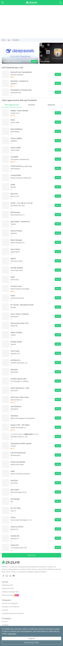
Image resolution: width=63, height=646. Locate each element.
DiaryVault (14, 369)
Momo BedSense (17, 129)
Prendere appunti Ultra (18, 379)
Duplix (13, 277)
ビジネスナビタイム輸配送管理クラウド (25, 434)
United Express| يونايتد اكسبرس (21, 166)
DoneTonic (14, 480)
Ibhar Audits (15, 490)
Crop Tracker (15, 351)
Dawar (13, 120)
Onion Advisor (15, 249)
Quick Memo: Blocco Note (20, 397)
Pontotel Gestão (16, 342)
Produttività (15, 40)
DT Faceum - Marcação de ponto (22, 305)
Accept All (32, 638)
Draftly (13, 184)
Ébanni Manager (16, 240)
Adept (13, 471)
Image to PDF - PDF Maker (20, 425)
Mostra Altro (31, 555)
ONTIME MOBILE (17, 268)
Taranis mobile (16, 148)
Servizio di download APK (10, 592)
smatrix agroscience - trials (20, 388)
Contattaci (5, 625)
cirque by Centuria (17, 527)
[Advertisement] (31, 21)
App (9, 40)
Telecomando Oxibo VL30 (19, 323)
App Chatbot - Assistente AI (20, 221)
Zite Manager (15, 499)
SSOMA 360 (15, 536)
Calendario (14, 416)
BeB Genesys (15, 212)
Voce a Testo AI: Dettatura (20, 314)
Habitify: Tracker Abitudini (19, 111)
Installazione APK (7, 585)
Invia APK (5, 610)
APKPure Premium (8, 595)
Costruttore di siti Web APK (10, 607)
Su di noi (5, 621)
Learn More (12, 634)
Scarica (34, 61)
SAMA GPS (15, 545)
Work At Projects (16, 231)
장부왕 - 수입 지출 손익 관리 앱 (22, 203)
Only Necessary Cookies (31, 642)
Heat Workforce (16, 406)
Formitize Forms (16, 286)
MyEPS (13, 258)
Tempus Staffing (16, 138)
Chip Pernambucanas (18, 453)
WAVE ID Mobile (16, 332)
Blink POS (14, 194)
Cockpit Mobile (16, 175)
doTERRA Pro (15, 360)
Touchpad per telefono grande (21, 443)
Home (3, 40)
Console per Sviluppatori (10, 603)
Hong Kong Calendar (18, 462)
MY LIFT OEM (16, 508)
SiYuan (13, 517)
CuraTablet (14, 157)
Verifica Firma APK (8, 588)
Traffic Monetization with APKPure (13, 613)
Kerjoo (13, 295)
